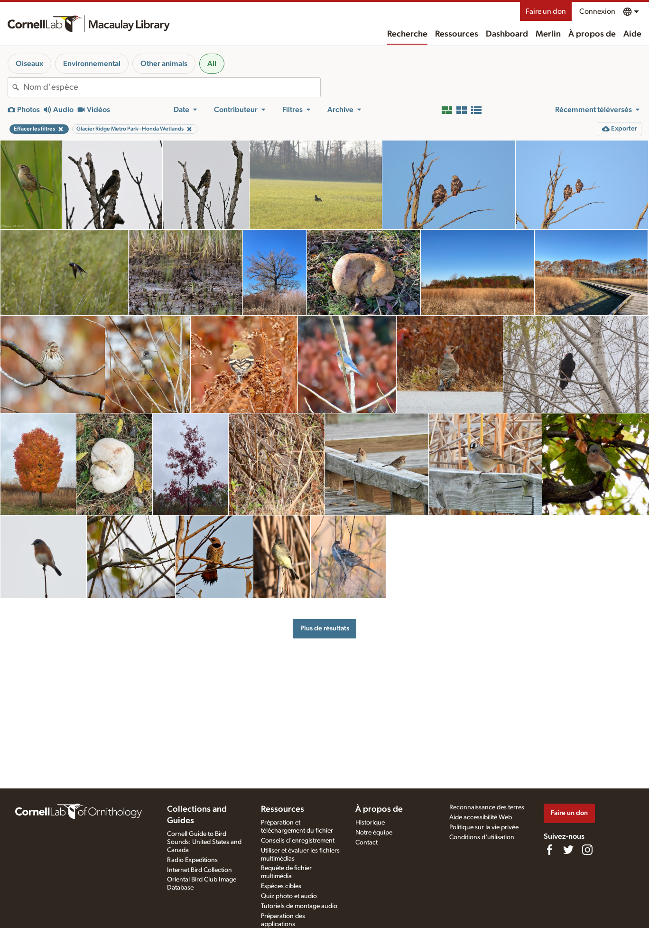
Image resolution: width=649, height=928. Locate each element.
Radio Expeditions (192, 860)
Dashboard (507, 34)
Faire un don (546, 11)
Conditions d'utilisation (481, 837)
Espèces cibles (281, 886)
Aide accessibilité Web (480, 817)
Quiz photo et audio (289, 896)
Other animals (163, 63)
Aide (632, 34)
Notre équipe (373, 832)
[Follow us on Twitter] (568, 849)
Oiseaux (29, 63)
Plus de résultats (324, 628)
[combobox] (171, 87)
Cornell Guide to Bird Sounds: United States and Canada (204, 842)
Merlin (548, 34)
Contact (366, 842)
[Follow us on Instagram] (587, 849)
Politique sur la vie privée (484, 827)
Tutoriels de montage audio (299, 906)
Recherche (407, 34)
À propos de (592, 34)
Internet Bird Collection (199, 870)
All (211, 63)
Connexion (597, 11)
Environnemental (92, 63)
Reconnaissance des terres (486, 807)
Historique (370, 822)
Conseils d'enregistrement (297, 840)
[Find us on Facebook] (549, 849)
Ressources (456, 34)
